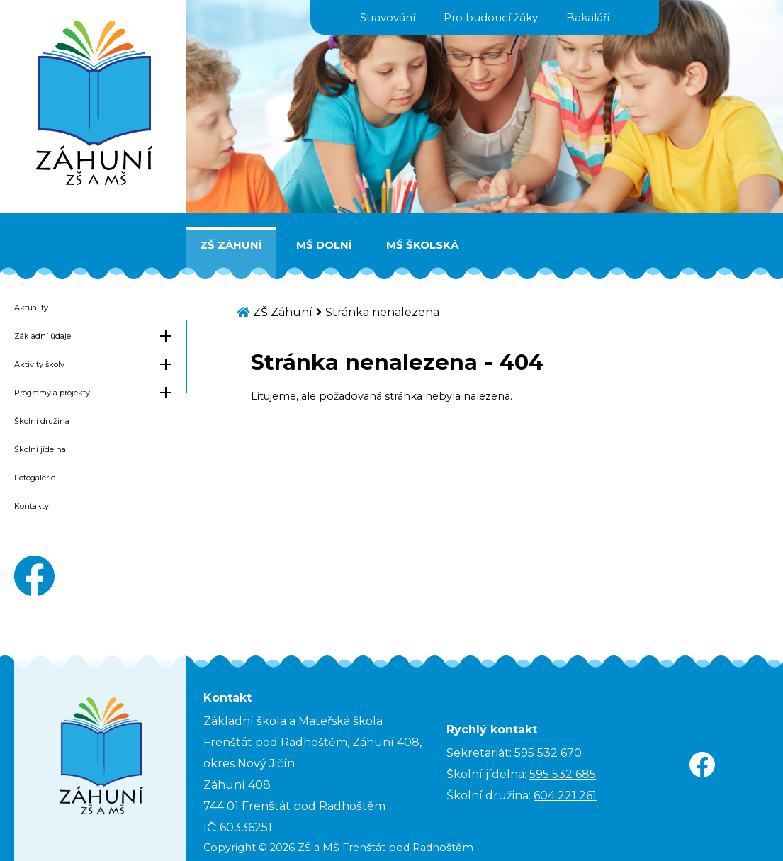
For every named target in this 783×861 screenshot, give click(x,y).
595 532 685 (562, 774)
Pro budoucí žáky (491, 17)
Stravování (387, 17)
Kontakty (31, 506)
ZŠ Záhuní (231, 245)
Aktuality (31, 308)
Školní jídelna (40, 449)
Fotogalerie (34, 478)
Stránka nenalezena (382, 312)
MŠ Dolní (324, 245)
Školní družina (41, 421)
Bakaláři (587, 17)
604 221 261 (565, 795)
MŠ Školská (422, 245)
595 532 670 (548, 753)
